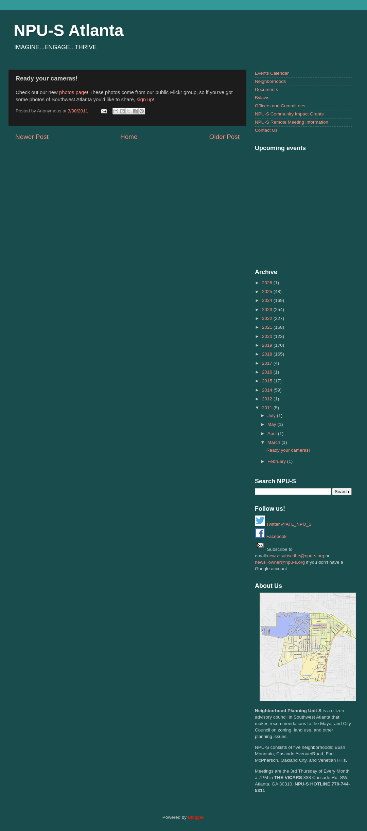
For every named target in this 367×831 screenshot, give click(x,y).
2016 (268, 372)
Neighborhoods (270, 81)
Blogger (196, 817)
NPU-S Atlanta (69, 30)
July (272, 415)
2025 (268, 291)
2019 (268, 345)
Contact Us (266, 130)
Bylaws (262, 97)
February (277, 461)
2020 (268, 336)
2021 (268, 327)
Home (128, 136)
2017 (268, 363)
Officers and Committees (280, 105)
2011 (268, 407)
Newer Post (32, 136)
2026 (268, 282)
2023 (268, 309)
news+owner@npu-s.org (280, 562)
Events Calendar (272, 73)
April (272, 433)
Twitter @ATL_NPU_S (283, 524)
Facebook (270, 536)
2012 (268, 398)
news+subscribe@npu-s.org (295, 555)
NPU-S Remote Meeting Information (291, 122)
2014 (268, 390)
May (272, 424)
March (274, 442)
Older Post (224, 136)
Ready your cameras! (288, 450)
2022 (268, 318)
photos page (73, 92)
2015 (268, 380)
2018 (268, 354)
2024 (268, 300)
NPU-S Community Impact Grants (289, 113)
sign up (145, 99)
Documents (266, 89)
